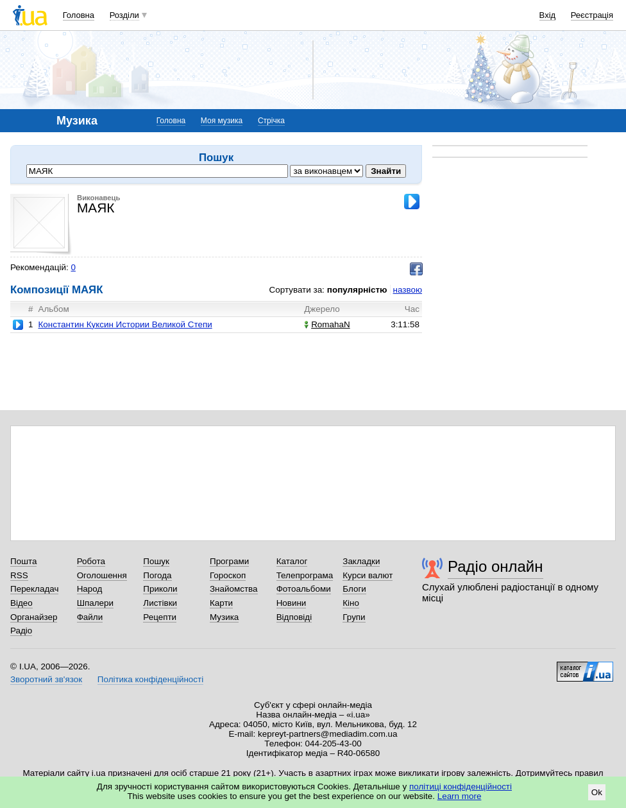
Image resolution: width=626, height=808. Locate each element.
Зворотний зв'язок (46, 679)
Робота (91, 561)
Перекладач (34, 589)
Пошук (156, 561)
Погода (157, 575)
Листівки (160, 603)
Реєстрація (592, 15)
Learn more (459, 796)
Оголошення (102, 575)
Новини (291, 603)
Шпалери (95, 603)
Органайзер (33, 617)
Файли (90, 617)
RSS (19, 575)
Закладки (361, 561)
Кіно (351, 603)
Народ (90, 589)
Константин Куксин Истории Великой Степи (125, 324)
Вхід (547, 15)
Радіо (21, 630)
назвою (407, 290)
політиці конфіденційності (460, 786)
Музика (224, 617)
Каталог (292, 561)
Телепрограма (305, 575)
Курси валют (368, 575)
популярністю (357, 290)
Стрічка (271, 120)
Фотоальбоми (303, 589)
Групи (354, 617)
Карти (221, 603)
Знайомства (234, 589)
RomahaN (327, 324)
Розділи (124, 15)
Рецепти (159, 617)
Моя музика (221, 120)
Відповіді (294, 617)
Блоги (354, 589)
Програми (229, 561)
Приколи (160, 589)
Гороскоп (228, 575)
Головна (78, 15)
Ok (596, 792)
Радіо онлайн (495, 566)
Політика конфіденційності (150, 679)
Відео (21, 603)
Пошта (23, 561)
